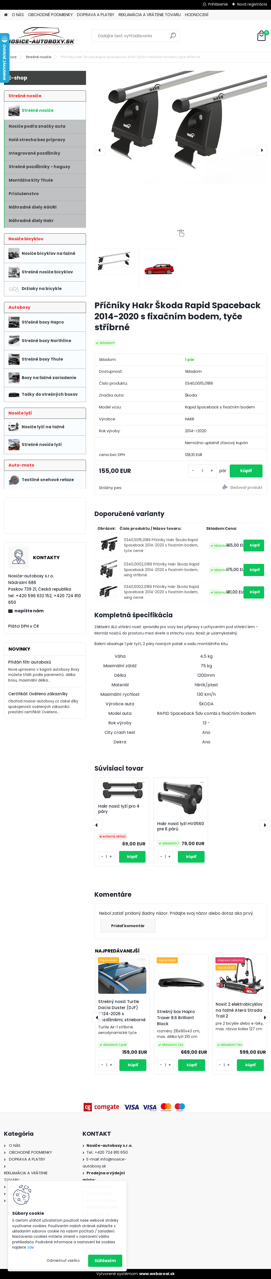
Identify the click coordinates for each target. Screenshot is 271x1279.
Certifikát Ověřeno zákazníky (38, 694)
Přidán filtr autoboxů (29, 662)
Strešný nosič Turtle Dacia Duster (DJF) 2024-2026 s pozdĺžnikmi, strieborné (122, 1010)
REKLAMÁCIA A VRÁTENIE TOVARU (150, 14)
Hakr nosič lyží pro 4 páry (118, 809)
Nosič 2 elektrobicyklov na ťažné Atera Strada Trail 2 (239, 1010)
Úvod (11, 56)
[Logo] (40, 36)
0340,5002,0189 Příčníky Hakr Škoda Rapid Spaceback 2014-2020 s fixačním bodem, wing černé (161, 592)
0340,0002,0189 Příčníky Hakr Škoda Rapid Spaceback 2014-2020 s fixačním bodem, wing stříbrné (161, 570)
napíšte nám (29, 611)
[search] (173, 38)
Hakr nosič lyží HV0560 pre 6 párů (180, 826)
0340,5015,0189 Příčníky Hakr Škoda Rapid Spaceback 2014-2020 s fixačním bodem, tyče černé (161, 545)
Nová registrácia (252, 4)
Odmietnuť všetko (63, 1260)
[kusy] (202, 471)
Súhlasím (105, 1261)
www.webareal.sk (157, 1273)
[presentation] (99, 150)
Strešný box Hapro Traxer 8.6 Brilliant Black (176, 1018)
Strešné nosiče (38, 56)
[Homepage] (6, 15)
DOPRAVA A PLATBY (95, 14)
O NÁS (18, 14)
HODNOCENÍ (196, 14)
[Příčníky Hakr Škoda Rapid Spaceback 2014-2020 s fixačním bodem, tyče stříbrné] (180, 128)
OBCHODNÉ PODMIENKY (50, 14)
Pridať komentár (128, 925)
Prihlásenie (218, 4)
